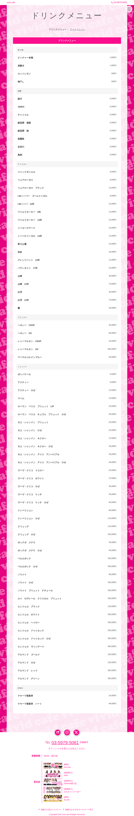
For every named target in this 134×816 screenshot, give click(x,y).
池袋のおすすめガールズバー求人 (79, 809)
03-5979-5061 (119, 2)
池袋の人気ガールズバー (51, 809)
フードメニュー (77, 29)
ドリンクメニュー (57, 29)
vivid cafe (11, 2)
